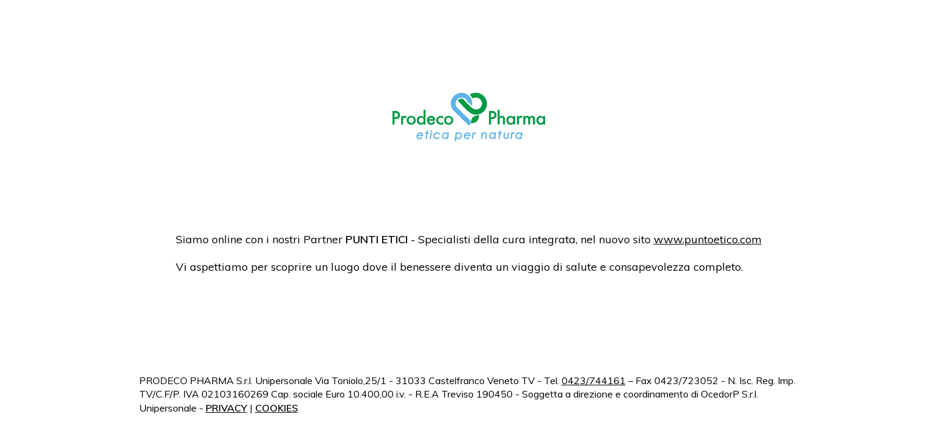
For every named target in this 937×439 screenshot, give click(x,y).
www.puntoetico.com (708, 239)
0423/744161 (594, 380)
